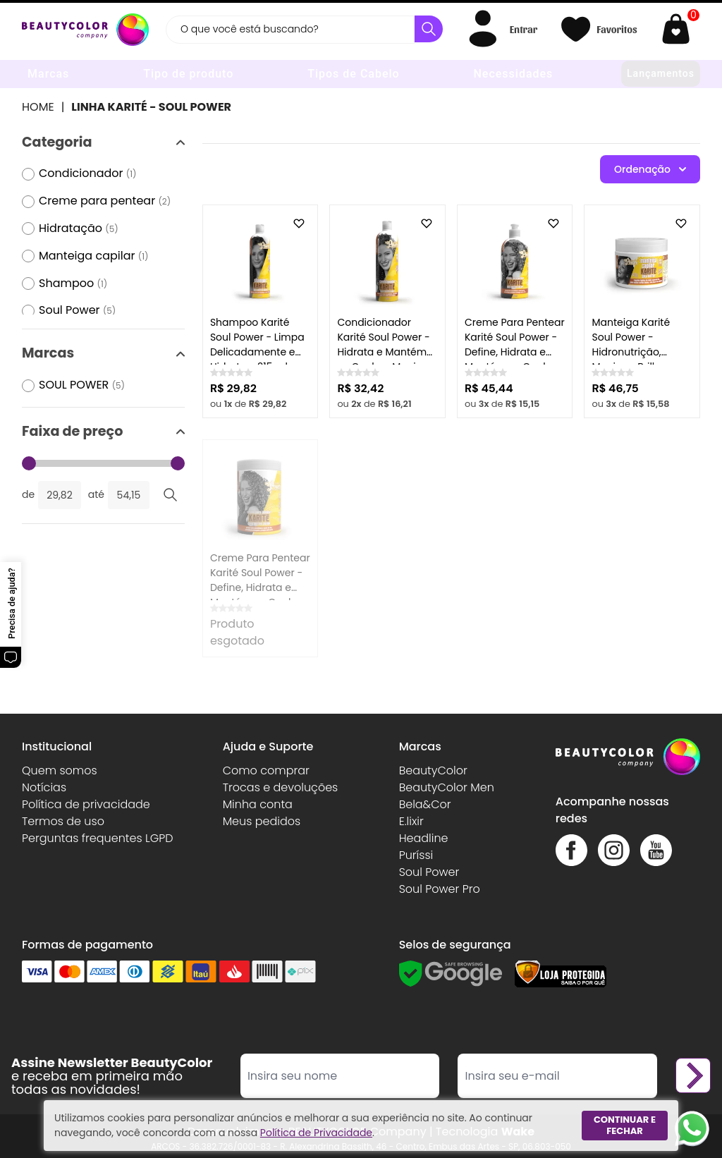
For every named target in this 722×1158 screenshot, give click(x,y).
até (96, 494)
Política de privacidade (86, 804)
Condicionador (88, 173)
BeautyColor (433, 770)
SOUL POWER (82, 385)
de (28, 494)
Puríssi (416, 855)
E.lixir (411, 821)
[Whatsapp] (692, 1128)
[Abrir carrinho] (679, 29)
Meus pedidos (262, 821)
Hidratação (78, 228)
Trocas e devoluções (280, 787)
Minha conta (258, 804)
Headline (423, 838)
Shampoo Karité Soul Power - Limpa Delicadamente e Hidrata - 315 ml (257, 344)
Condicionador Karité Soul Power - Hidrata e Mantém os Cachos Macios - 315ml (386, 352)
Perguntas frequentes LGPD (97, 838)
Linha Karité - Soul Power (151, 107)
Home (38, 107)
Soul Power (77, 310)
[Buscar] (429, 29)
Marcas (48, 73)
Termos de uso (63, 821)
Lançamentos (661, 73)
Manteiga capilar (93, 256)
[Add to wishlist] (299, 223)
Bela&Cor (425, 804)
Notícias (44, 787)
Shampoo (73, 283)
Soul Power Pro (439, 889)
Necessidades (513, 73)
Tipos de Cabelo (353, 73)
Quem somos (59, 770)
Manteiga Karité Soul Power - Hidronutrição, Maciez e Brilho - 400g (632, 352)
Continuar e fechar (625, 1125)
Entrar (523, 29)
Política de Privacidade (316, 1133)
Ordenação (650, 169)
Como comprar (266, 770)
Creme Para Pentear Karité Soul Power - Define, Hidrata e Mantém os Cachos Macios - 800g (260, 587)
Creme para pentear (105, 201)
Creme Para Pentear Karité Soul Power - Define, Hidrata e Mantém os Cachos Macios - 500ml (515, 352)
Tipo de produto (188, 73)
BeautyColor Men (446, 787)
